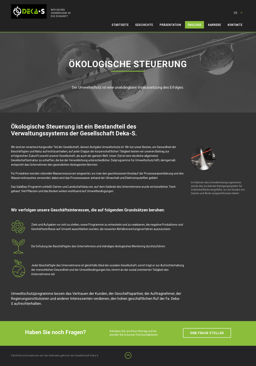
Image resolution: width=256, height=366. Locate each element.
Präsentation (170, 24)
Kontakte (235, 24)
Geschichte (144, 24)
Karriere (214, 24)
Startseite (120, 24)
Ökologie (194, 24)
